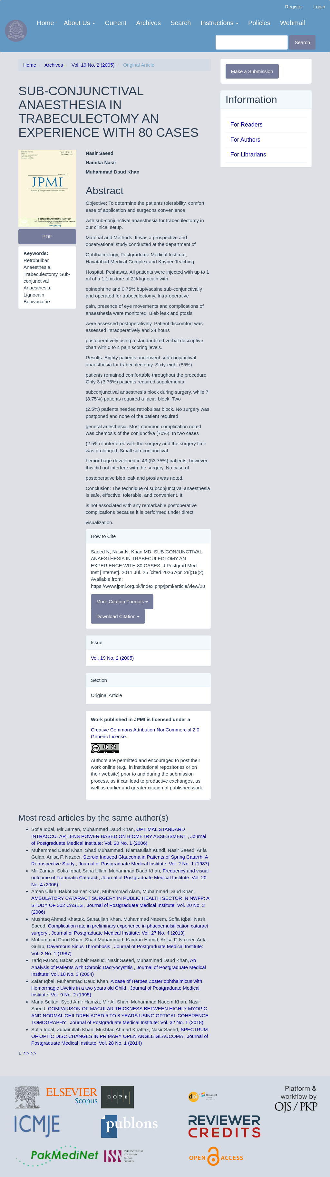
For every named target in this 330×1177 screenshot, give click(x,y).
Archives (148, 22)
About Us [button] (79, 22)
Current (115, 22)
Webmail (292, 22)
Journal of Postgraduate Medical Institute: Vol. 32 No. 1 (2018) (136, 1022)
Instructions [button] (219, 22)
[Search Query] (252, 42)
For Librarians (248, 154)
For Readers (246, 124)
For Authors (245, 140)
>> (33, 1053)
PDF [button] (47, 236)
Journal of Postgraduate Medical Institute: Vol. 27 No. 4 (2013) (118, 933)
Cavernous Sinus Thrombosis (79, 946)
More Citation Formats (122, 601)
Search (180, 22)
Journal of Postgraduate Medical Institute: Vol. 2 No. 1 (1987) (144, 863)
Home (45, 22)
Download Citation (118, 616)
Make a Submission (252, 71)
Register (294, 6)
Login (319, 6)
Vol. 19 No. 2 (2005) (93, 65)
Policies (259, 22)
